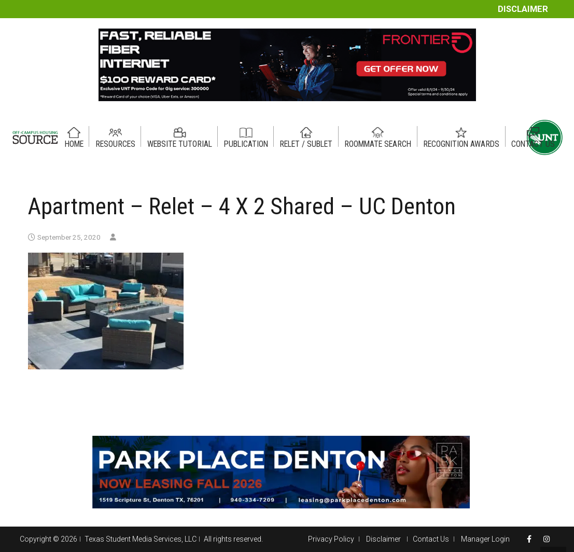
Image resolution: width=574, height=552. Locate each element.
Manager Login (485, 539)
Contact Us (431, 539)
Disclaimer (523, 9)
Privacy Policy (331, 539)
